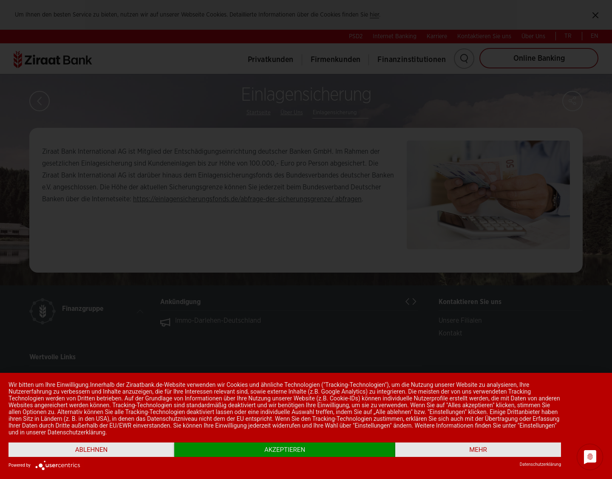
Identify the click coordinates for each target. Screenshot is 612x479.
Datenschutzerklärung (540, 464)
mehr (478, 450)
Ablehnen (91, 450)
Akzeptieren (284, 450)
